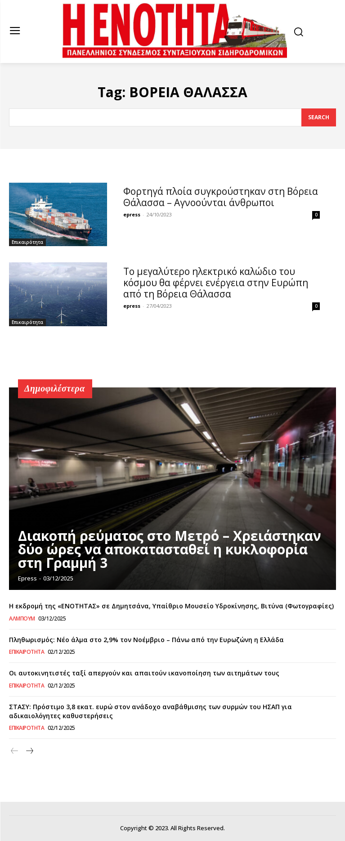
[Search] (318, 117)
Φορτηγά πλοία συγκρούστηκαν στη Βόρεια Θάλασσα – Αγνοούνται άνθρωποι (220, 197)
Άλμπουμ (22, 618)
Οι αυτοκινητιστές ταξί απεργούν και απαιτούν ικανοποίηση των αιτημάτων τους (144, 673)
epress (131, 214)
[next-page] (29, 751)
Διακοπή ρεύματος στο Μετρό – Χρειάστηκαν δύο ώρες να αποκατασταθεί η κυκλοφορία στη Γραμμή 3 (169, 549)
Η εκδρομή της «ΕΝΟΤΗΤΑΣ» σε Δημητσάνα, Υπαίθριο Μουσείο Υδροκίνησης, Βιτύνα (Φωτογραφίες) (171, 606)
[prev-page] (14, 751)
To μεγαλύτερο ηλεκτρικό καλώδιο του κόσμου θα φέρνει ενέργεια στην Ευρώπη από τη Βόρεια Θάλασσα (215, 282)
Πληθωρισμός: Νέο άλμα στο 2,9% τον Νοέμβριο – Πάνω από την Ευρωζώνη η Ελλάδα (146, 639)
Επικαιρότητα (27, 242)
